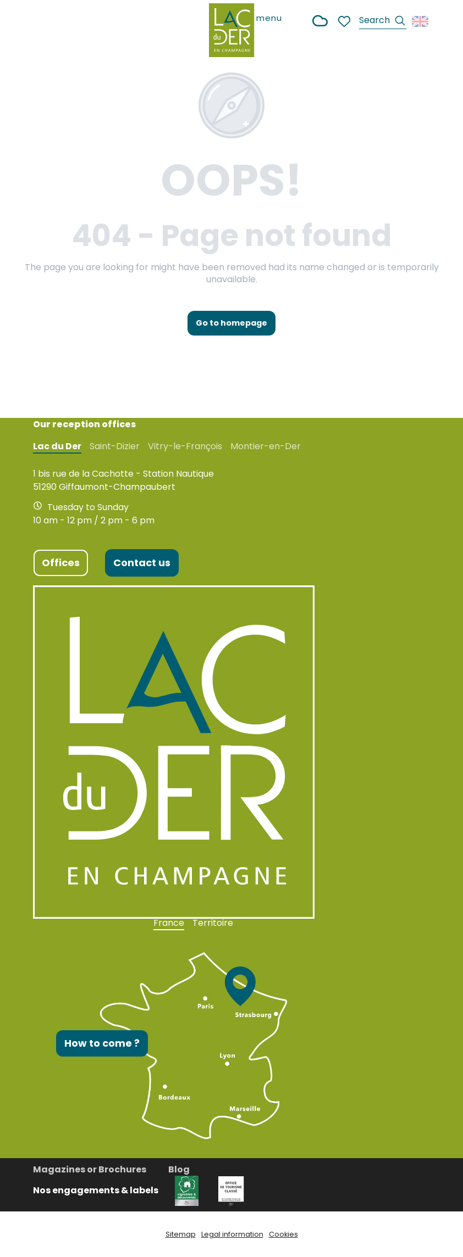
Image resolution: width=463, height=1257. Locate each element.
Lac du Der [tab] (57, 446)
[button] (382, 21)
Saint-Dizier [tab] (115, 446)
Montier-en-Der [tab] (265, 446)
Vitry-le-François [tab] (185, 446)
